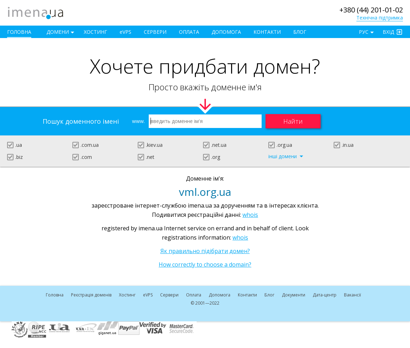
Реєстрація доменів (91, 295)
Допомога (226, 31)
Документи (293, 295)
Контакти (267, 31)
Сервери (155, 31)
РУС (363, 31)
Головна (19, 31)
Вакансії (352, 295)
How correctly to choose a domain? (205, 264)
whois (250, 215)
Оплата (189, 31)
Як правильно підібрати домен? (205, 251)
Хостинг (95, 31)
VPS (125, 31)
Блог (299, 31)
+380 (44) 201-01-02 (371, 10)
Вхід (388, 31)
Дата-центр (325, 295)
